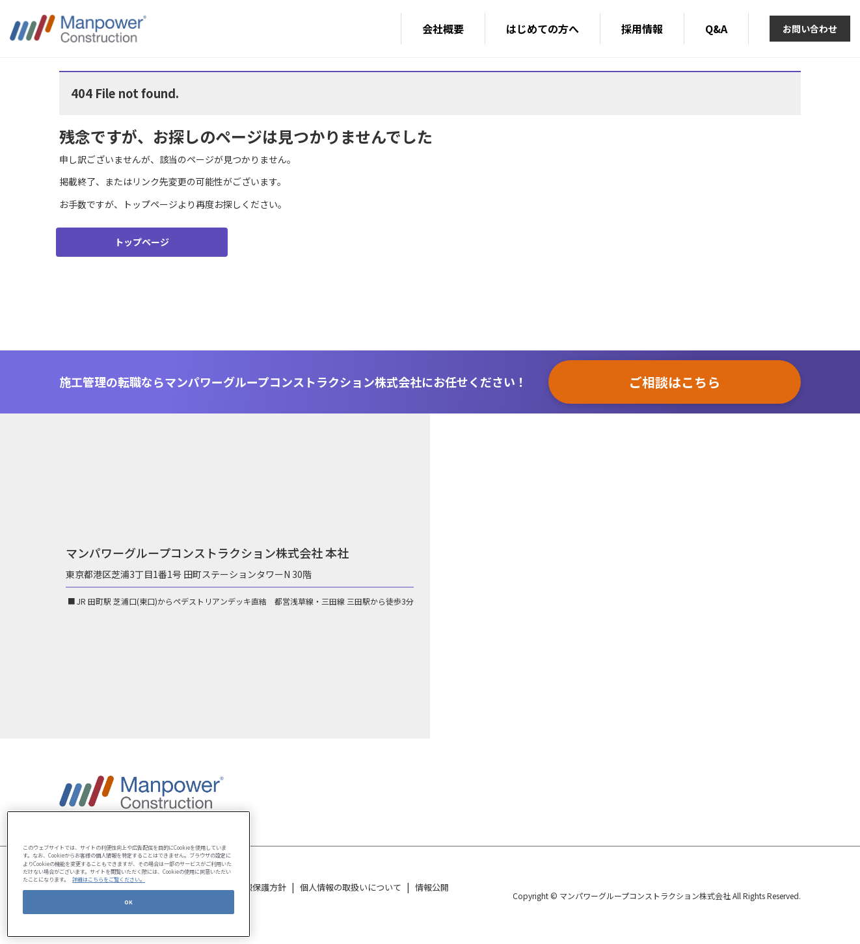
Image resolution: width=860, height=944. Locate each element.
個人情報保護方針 (252, 887)
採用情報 (642, 28)
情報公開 (432, 887)
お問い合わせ (810, 28)
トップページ (141, 241)
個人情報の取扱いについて (350, 887)
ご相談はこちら (674, 382)
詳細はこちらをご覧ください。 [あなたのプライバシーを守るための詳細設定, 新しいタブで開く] (108, 879)
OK (128, 902)
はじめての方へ (542, 28)
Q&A (716, 28)
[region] (128, 874)
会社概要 (443, 28)
